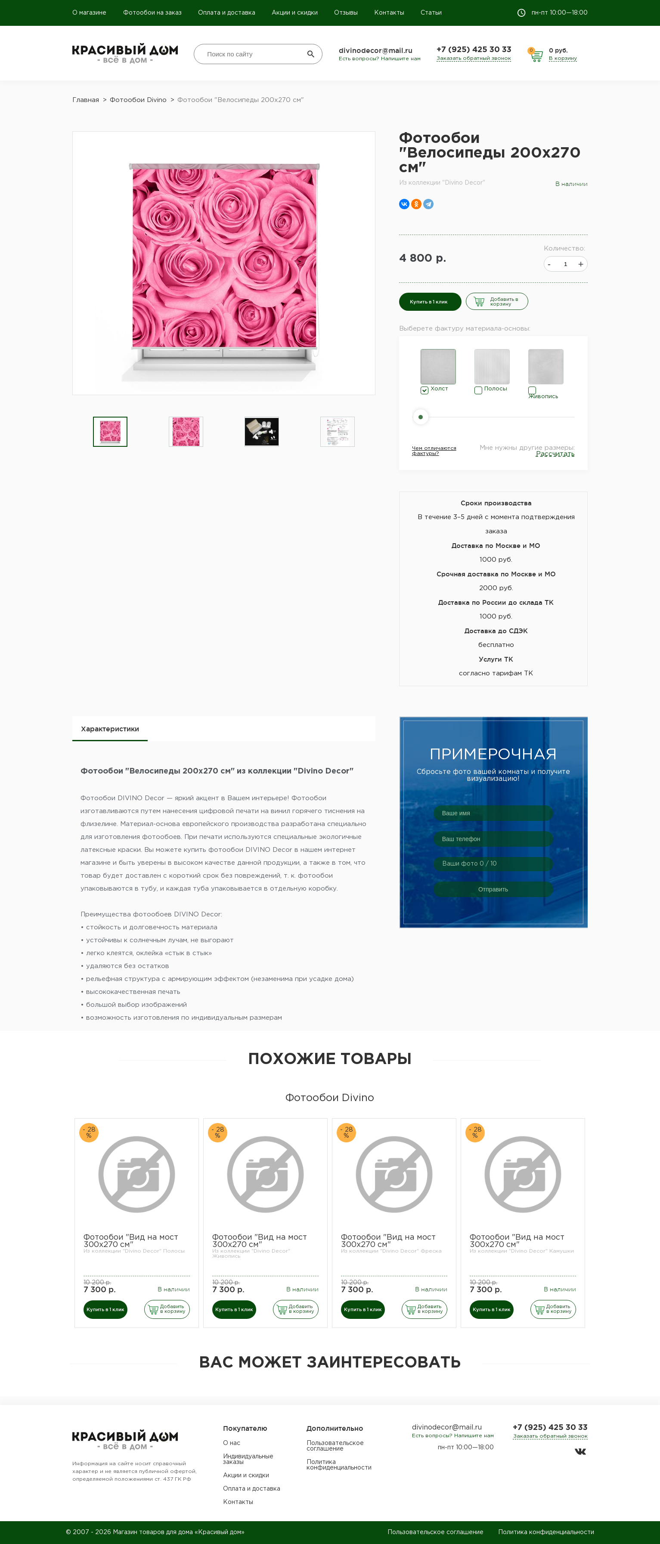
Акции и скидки (295, 12)
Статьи (431, 12)
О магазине (90, 12)
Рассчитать (555, 454)
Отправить (493, 889)
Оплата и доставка (226, 12)
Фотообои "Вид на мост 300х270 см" (131, 1241)
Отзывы (346, 12)
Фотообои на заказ (152, 12)
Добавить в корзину (504, 301)
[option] (110, 432)
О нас (231, 1443)
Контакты (389, 12)
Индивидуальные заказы (248, 1459)
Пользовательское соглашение (335, 1446)
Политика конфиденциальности (339, 1465)
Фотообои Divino (329, 1098)
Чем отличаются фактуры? (434, 451)
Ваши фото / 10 (469, 863)
